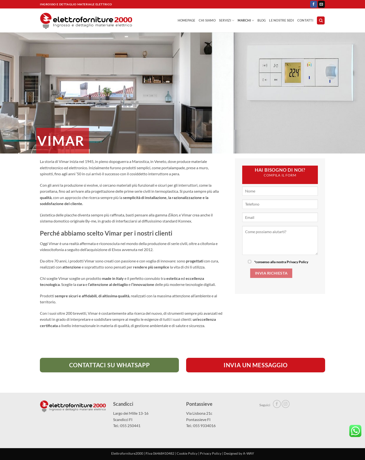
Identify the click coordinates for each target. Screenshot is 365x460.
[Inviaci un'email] (321, 4)
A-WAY (248, 453)
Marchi (246, 20)
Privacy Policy (297, 262)
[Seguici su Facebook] (313, 4)
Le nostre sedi (281, 20)
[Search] (321, 20)
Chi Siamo (207, 20)
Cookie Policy (187, 453)
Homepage (186, 20)
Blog (261, 20)
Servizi (226, 20)
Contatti (305, 20)
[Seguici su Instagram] (286, 404)
